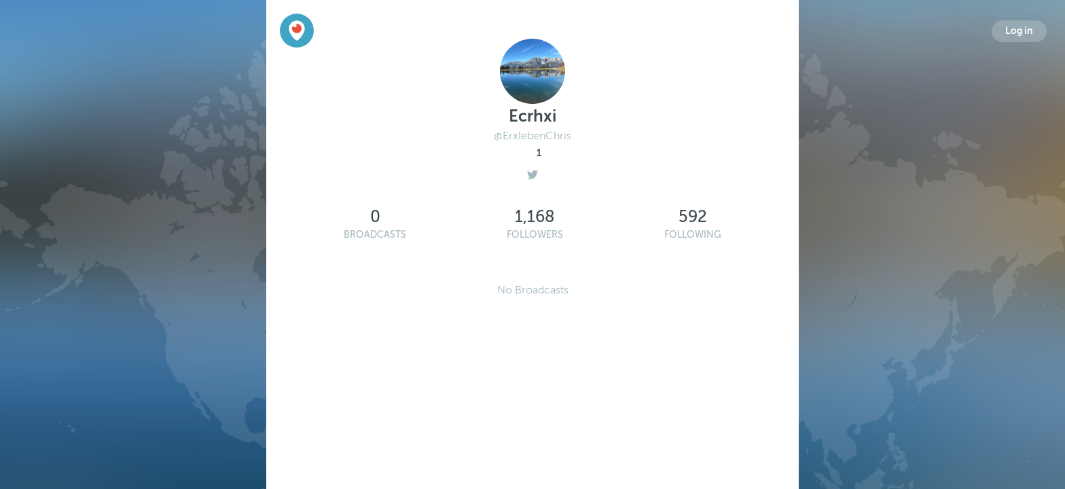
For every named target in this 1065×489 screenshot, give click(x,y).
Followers (535, 235)
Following (692, 235)
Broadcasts (375, 235)
